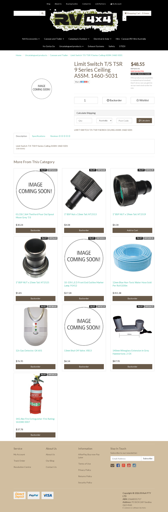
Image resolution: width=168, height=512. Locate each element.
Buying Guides (72, 4)
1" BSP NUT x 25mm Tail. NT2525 (32, 282)
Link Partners (100, 4)
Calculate (144, 120)
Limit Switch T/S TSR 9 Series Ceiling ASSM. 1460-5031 (96, 55)
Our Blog (50, 460)
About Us (58, 4)
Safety (112, 46)
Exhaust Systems (96, 46)
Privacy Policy (84, 470)
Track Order (19, 460)
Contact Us (86, 4)
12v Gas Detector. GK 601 (29, 350)
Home (18, 55)
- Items (137, 13)
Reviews (60, 136)
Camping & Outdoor (78, 38)
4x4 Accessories (31, 38)
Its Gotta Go (49, 46)
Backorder (114, 100)
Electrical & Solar (102, 38)
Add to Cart (132, 230)
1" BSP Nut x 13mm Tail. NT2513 (80, 214)
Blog (48, 4)
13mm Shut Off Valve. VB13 (78, 350)
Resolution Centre (22, 467)
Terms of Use (84, 463)
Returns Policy (85, 476)
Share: (82, 82)
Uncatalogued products (71, 46)
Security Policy (85, 482)
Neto (144, 508)
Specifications (38, 136)
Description (21, 136)
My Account (19, 454)
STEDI (122, 46)
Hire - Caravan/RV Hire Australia (131, 38)
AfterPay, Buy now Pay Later (89, 456)
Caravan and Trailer (54, 38)
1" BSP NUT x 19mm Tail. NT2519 (129, 214)
